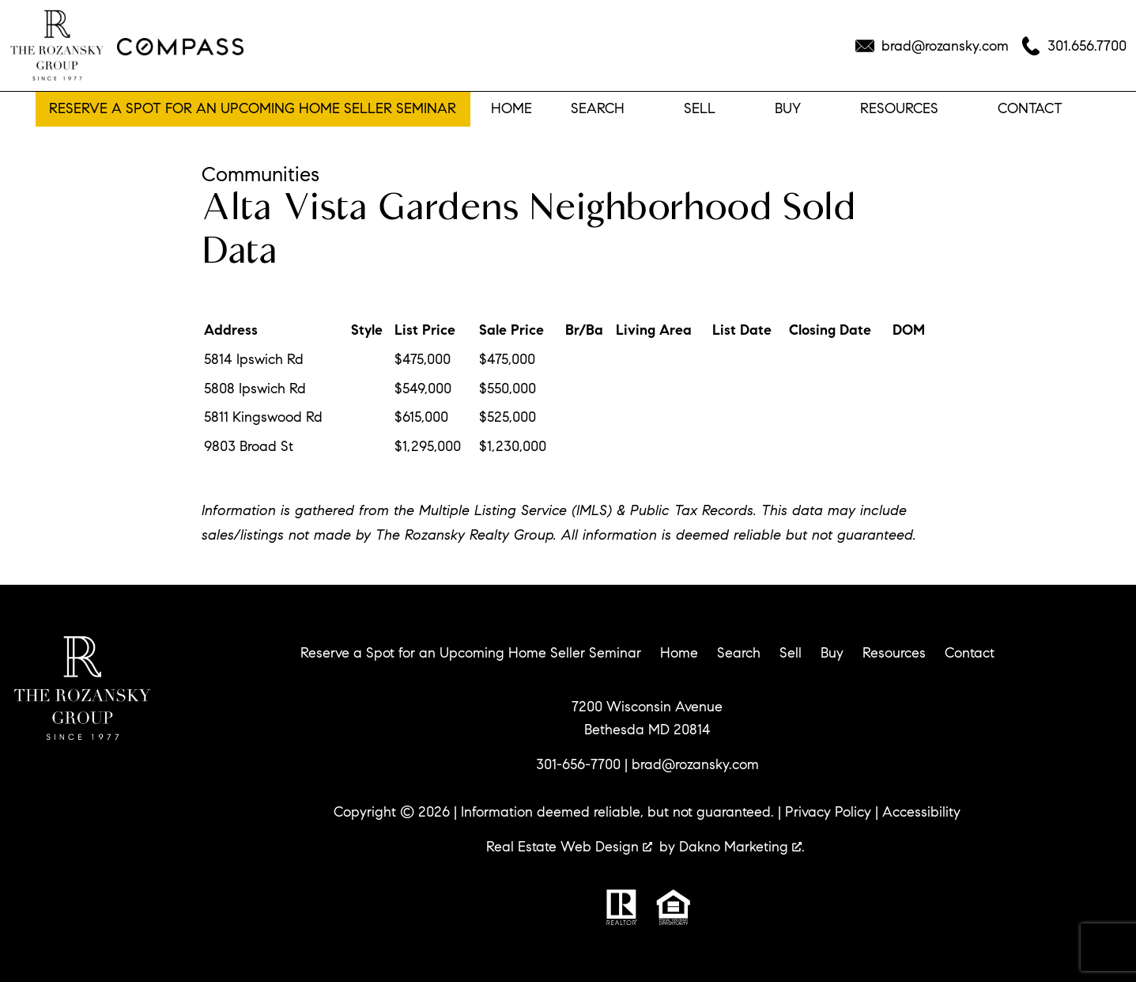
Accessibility (921, 812)
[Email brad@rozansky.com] (932, 46)
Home (511, 109)
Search (738, 653)
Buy (832, 653)
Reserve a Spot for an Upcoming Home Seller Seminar (252, 108)
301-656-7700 (578, 764)
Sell (790, 653)
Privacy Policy (828, 812)
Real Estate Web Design (569, 846)
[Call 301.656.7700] (1074, 46)
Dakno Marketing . (742, 846)
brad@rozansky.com (695, 764)
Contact (969, 653)
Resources (894, 653)
